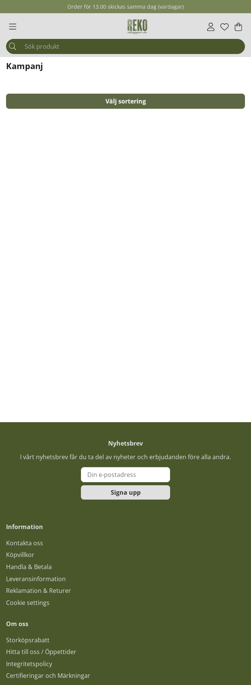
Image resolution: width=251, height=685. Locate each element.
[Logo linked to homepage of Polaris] (137, 26)
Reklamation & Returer (38, 590)
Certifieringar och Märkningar (48, 675)
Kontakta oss (24, 543)
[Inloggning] (210, 27)
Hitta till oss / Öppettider (41, 652)
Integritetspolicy (29, 664)
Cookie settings (28, 603)
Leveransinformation (36, 579)
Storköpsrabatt (28, 640)
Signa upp (126, 492)
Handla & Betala (29, 567)
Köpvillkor (20, 555)
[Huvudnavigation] (12, 27)
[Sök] (125, 46)
